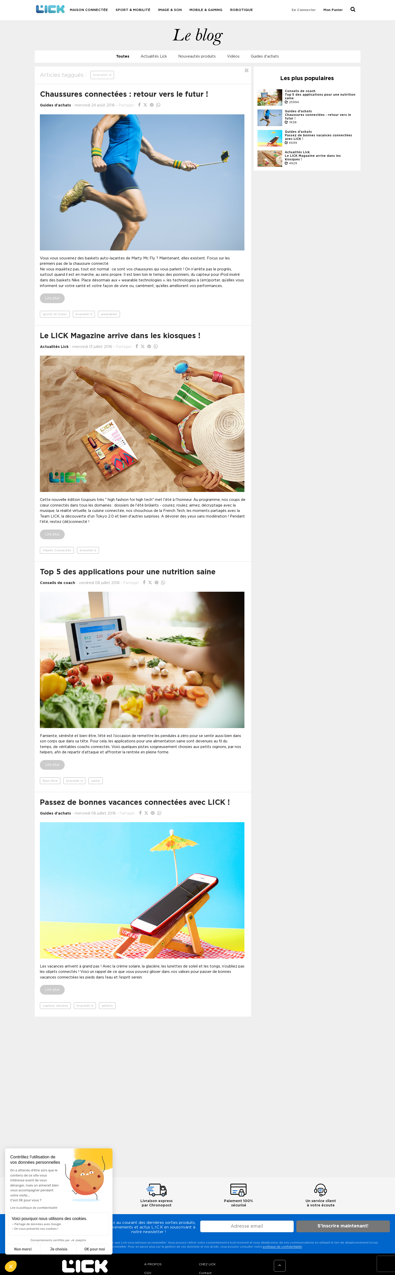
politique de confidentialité (282, 1246)
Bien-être (50, 780)
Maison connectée (89, 10)
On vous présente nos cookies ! (36, 1228)
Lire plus (52, 298)
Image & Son (170, 10)
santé (95, 780)
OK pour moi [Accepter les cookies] (94, 1249)
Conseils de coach (57, 583)
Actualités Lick (154, 56)
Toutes (122, 56)
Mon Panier (333, 10)
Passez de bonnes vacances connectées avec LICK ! (135, 802)
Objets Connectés (57, 550)
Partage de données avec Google (37, 1224)
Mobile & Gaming (205, 10)
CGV (147, 1272)
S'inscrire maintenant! (343, 1226)
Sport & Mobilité (133, 10)
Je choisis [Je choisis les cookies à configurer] (58, 1249)
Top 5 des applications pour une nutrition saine (128, 572)
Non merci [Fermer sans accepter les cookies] (22, 1249)
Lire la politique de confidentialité (33, 1208)
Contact (205, 1272)
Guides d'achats (265, 56)
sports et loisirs (55, 314)
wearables (109, 314)
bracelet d (84, 314)
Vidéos (233, 56)
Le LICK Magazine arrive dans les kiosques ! (120, 336)
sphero (107, 1005)
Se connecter (303, 10)
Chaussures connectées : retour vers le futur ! (124, 94)
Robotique (241, 10)
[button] (11, 1266)
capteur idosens (55, 1005)
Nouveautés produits (197, 56)
